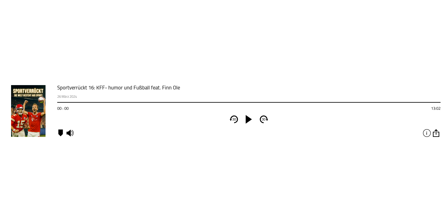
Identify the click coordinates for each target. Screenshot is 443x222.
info (426, 133)
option (436, 133)
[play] (249, 119)
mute (69, 133)
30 (234, 119)
